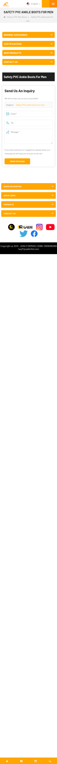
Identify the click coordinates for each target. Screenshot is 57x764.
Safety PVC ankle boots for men (30, 105)
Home (8, 17)
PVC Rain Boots (20, 17)
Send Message (17, 161)
